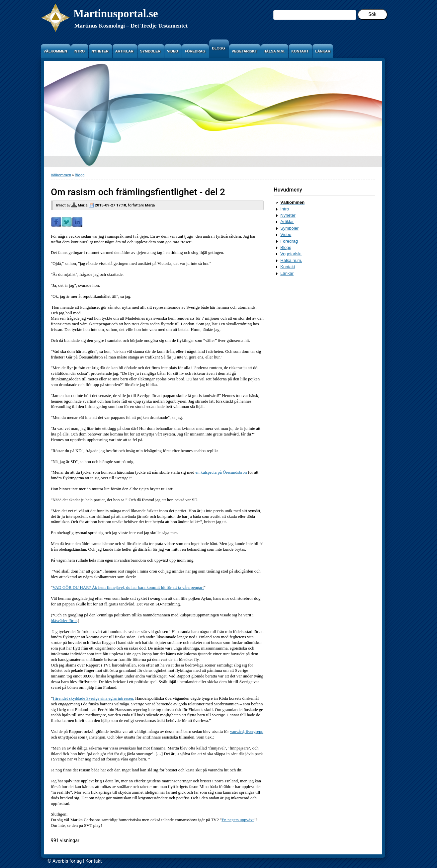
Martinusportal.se (115, 13)
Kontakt (287, 266)
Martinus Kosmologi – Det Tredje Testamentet (131, 26)
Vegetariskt (291, 253)
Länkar (287, 273)
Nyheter (287, 215)
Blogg (79, 175)
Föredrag (289, 241)
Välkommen (61, 175)
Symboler (289, 228)
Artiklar (287, 221)
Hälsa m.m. (291, 260)
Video (285, 234)
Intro (284, 208)
